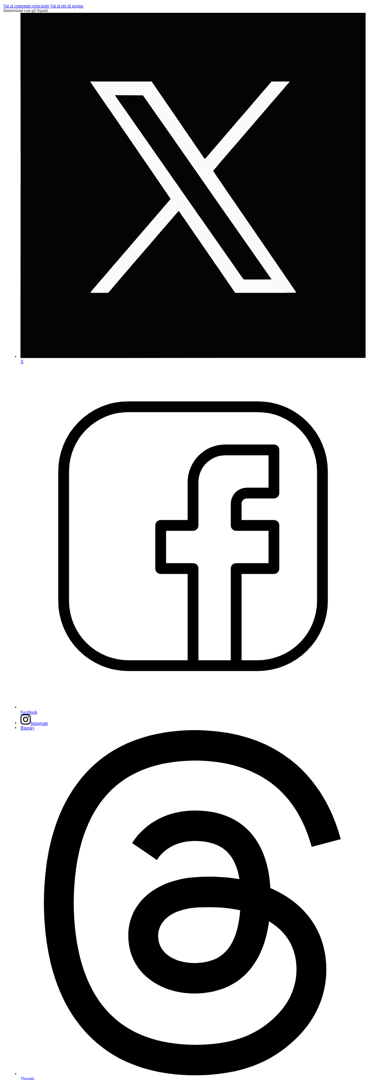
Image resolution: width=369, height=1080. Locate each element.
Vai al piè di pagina (66, 5)
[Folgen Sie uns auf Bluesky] (27, 727)
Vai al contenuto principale (26, 5)
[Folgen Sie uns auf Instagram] (34, 723)
